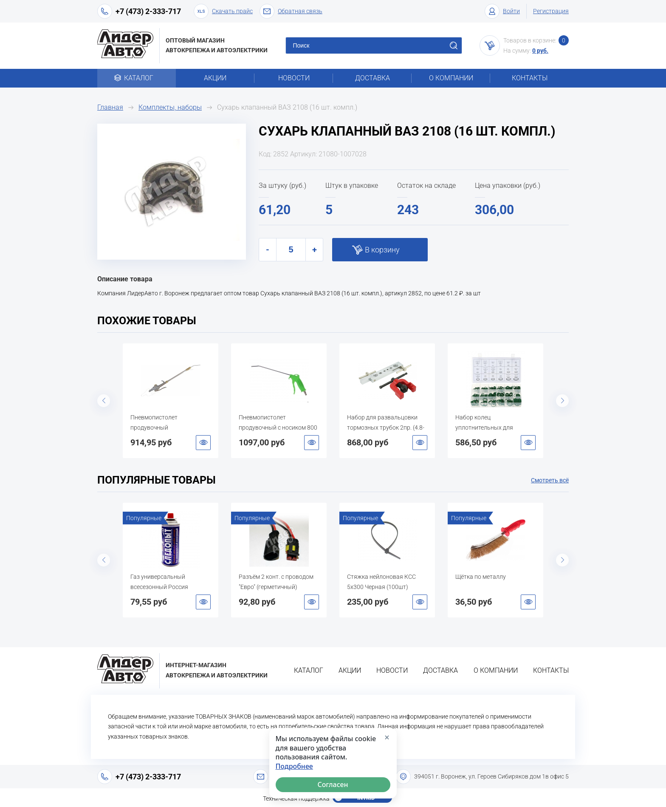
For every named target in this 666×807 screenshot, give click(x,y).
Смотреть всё (550, 480)
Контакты (529, 78)
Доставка (372, 78)
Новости (294, 78)
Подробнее (294, 766)
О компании (451, 78)
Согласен (333, 784)
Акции (215, 78)
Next (562, 400)
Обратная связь (291, 11)
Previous (103, 400)
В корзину (382, 249)
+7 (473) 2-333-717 (148, 11)
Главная (110, 107)
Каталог (136, 78)
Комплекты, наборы (170, 107)
